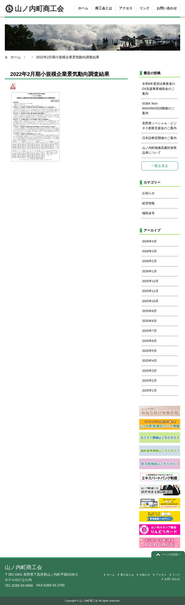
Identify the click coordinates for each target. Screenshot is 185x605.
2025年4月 (149, 360)
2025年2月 (149, 380)
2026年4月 (149, 241)
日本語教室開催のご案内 (159, 138)
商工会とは (103, 8)
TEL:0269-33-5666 (19, 585)
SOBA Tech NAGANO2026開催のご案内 (158, 108)
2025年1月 (149, 390)
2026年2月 (149, 261)
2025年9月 (149, 311)
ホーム (83, 8)
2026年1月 (149, 271)
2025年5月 (149, 350)
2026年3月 (149, 251)
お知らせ (148, 193)
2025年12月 (150, 281)
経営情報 (148, 203)
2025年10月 (150, 301)
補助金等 (148, 213)
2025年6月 (149, 341)
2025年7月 (149, 330)
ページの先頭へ (171, 554)
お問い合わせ (167, 8)
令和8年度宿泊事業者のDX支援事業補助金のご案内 (158, 88)
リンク (144, 8)
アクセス (125, 8)
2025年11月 (150, 291)
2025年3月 (149, 370)
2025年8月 (149, 321)
